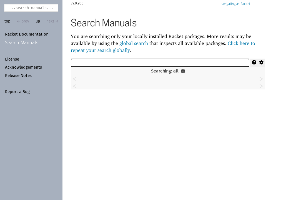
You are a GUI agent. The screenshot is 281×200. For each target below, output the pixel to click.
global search (133, 43)
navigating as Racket (235, 4)
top (7, 21)
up (38, 21)
